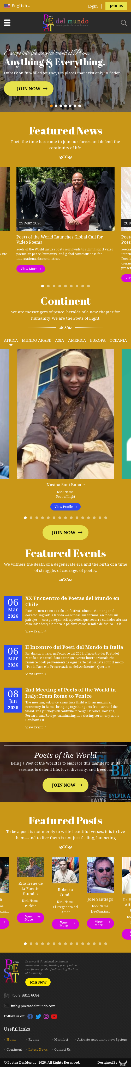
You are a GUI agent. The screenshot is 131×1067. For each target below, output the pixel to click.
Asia (59, 340)
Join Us (116, 5)
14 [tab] (101, 519)
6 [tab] (72, 287)
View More (29, 269)
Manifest (61, 1039)
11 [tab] (83, 519)
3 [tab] (55, 287)
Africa (11, 340)
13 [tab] (95, 519)
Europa (98, 340)
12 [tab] (89, 519)
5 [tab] (66, 287)
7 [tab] (78, 287)
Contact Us (62, 1049)
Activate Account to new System (102, 1039)
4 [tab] (60, 287)
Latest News (38, 1049)
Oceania (118, 340)
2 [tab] (49, 287)
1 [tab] (43, 287)
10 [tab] (78, 519)
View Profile (64, 507)
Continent (14, 1049)
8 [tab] (83, 287)
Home (11, 1039)
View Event (35, 631)
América (77, 340)
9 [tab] (89, 287)
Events (33, 1039)
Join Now (28, 89)
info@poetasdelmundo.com (33, 1006)
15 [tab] (106, 519)
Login (93, 6)
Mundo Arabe (36, 340)
